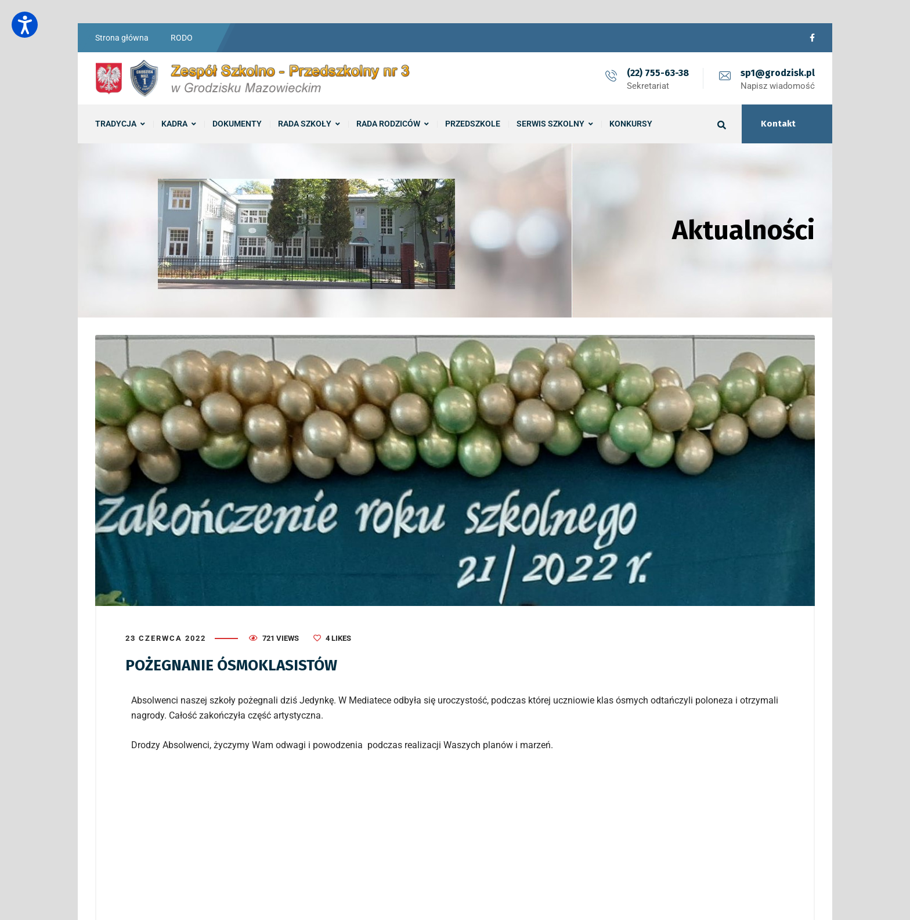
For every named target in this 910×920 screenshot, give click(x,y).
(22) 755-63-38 (658, 72)
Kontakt (778, 123)
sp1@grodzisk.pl (778, 72)
